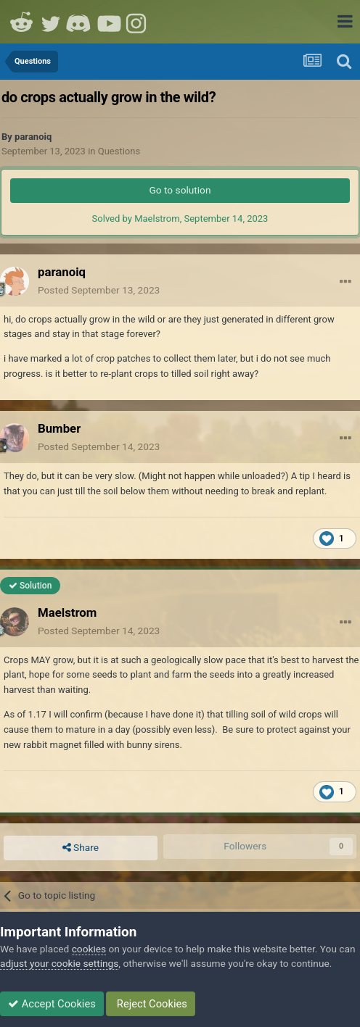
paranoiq (33, 136)
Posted (99, 290)
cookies (89, 949)
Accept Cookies (52, 1003)
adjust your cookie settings (59, 963)
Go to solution (180, 190)
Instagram (137, 21)
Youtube (108, 21)
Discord (79, 21)
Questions (119, 151)
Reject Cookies (150, 1003)
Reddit (21, 21)
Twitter (50, 21)
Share (80, 848)
